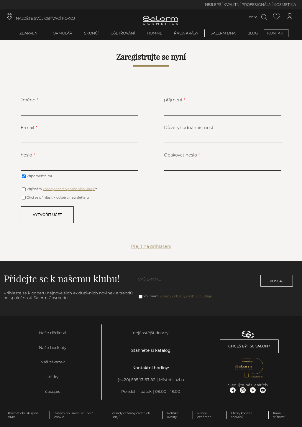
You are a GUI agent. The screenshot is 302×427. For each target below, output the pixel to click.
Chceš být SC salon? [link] (249, 346)
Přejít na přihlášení (151, 246)
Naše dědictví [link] (52, 332)
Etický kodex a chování (241, 415)
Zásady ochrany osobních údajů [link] (131, 415)
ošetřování (123, 33)
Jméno (28, 100)
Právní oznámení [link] (204, 415)
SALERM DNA (223, 33)
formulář (61, 33)
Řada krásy (186, 33)
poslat (277, 281)
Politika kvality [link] (172, 415)
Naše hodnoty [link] (52, 347)
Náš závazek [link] (52, 362)
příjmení (173, 100)
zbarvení (29, 33)
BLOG (252, 33)
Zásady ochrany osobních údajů (69, 189)
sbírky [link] (52, 376)
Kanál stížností (279, 415)
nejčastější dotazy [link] (150, 332)
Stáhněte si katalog (150, 350)
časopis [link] (52, 391)
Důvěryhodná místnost (189, 127)
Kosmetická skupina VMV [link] (23, 415)
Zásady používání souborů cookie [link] (73, 415)
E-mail (27, 127)
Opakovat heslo (180, 155)
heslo (26, 155)
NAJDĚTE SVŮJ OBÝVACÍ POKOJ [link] (45, 18)
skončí (91, 33)
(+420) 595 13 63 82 (136, 379)
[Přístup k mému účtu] (289, 17)
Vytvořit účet (47, 214)
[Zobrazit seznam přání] (276, 17)
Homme (154, 33)
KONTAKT (276, 33)
